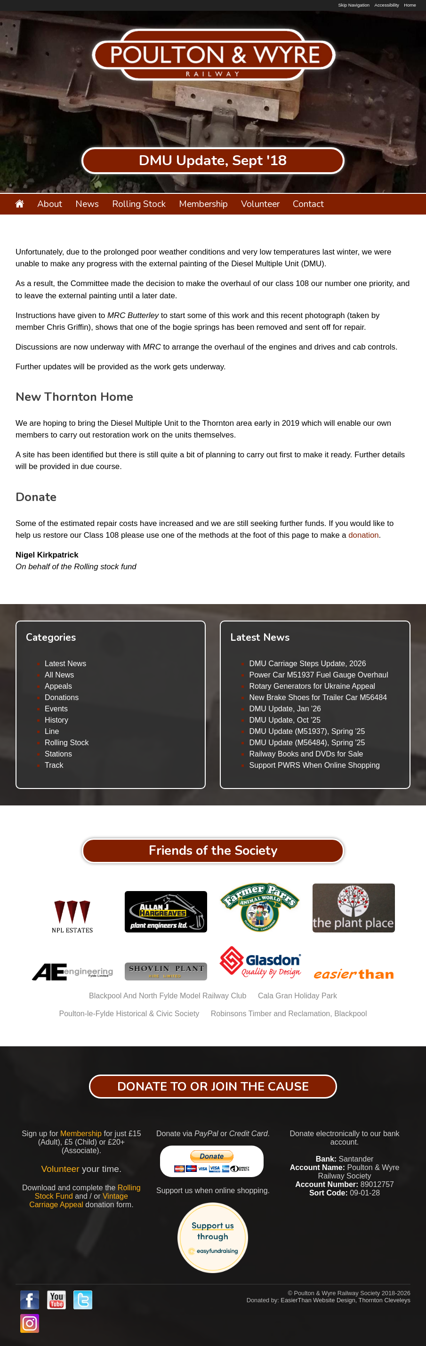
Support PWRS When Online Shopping (314, 765)
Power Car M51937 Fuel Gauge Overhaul (318, 675)
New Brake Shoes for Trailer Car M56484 (318, 697)
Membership (203, 204)
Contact (308, 204)
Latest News (65, 664)
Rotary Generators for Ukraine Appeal (312, 686)
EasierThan (296, 1300)
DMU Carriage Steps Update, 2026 (307, 664)
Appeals (58, 686)
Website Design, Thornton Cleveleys (361, 1300)
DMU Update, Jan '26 (285, 709)
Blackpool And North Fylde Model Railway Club (167, 996)
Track (54, 765)
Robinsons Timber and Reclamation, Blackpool (289, 1014)
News (87, 204)
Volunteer (260, 204)
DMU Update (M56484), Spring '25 (307, 743)
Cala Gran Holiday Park (297, 996)
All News (59, 675)
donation (363, 535)
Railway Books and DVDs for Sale (306, 754)
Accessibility (387, 5)
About (49, 204)
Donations (62, 697)
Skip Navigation (354, 5)
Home (410, 5)
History (56, 720)
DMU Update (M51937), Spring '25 (307, 731)
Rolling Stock (139, 204)
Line (52, 731)
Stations (58, 754)
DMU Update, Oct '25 (285, 720)
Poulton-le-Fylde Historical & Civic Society (129, 1014)
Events (56, 709)
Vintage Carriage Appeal (78, 1200)
